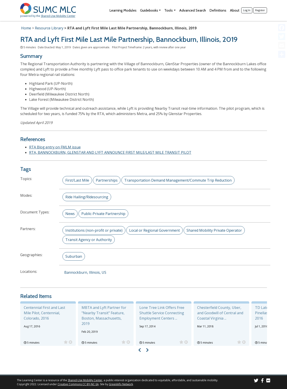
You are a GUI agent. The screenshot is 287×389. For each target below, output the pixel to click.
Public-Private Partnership (103, 213)
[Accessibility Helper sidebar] (281, 5)
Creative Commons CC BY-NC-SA (78, 384)
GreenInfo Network (121, 384)
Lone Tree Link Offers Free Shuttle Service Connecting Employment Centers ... (161, 313)
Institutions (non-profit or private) (93, 230)
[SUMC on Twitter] (256, 381)
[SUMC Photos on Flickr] (268, 381)
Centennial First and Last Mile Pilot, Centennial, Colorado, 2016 (44, 313)
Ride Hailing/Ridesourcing (86, 196)
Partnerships (107, 180)
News (70, 213)
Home (26, 28)
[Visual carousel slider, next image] (147, 350)
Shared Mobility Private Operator (214, 230)
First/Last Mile (77, 180)
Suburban (73, 256)
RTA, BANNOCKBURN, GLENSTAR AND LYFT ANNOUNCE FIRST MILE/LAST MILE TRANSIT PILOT (110, 152)
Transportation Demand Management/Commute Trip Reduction (178, 180)
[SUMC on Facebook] (262, 381)
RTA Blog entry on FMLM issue (55, 147)
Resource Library (49, 28)
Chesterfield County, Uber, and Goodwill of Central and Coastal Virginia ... (220, 313)
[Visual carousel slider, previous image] (139, 350)
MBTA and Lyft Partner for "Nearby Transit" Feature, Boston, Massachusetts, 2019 (104, 315)
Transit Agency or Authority (88, 239)
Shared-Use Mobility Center (58, 16)
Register (260, 10)
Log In (246, 10)
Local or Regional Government (154, 230)
